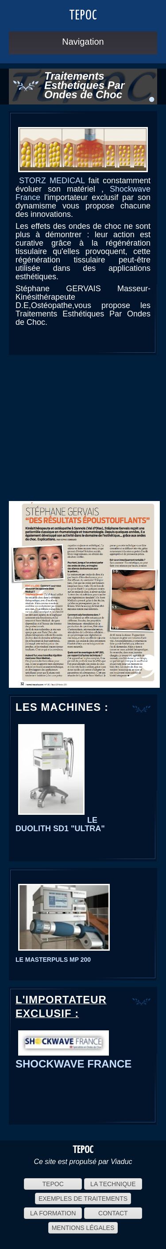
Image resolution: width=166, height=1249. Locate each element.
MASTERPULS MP (51, 959)
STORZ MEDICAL (52, 180)
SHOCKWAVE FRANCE (73, 1064)
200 (85, 959)
